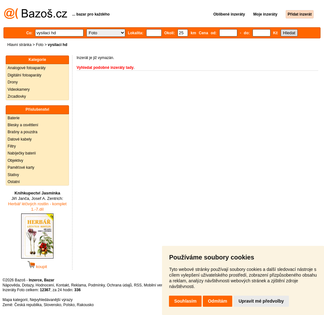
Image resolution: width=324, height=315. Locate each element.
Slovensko (52, 305)
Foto (39, 45)
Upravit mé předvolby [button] (261, 301)
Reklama (78, 285)
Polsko (69, 305)
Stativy (13, 175)
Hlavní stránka (19, 45)
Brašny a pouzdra (22, 132)
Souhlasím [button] (185, 301)
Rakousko (85, 305)
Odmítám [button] (217, 301)
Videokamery (19, 89)
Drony (13, 82)
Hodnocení (45, 285)
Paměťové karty (21, 167)
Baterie (14, 118)
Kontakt (62, 285)
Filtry (12, 146)
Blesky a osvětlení (23, 125)
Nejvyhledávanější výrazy (51, 300)
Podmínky (96, 285)
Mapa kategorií (15, 300)
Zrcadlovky (17, 96)
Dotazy (27, 285)
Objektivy (15, 160)
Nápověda (11, 285)
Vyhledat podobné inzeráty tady (105, 67)
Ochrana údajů (119, 285)
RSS (138, 285)
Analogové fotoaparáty (27, 68)
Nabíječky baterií (22, 153)
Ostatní (14, 182)
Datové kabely (20, 139)
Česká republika (27, 305)
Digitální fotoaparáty (24, 75)
